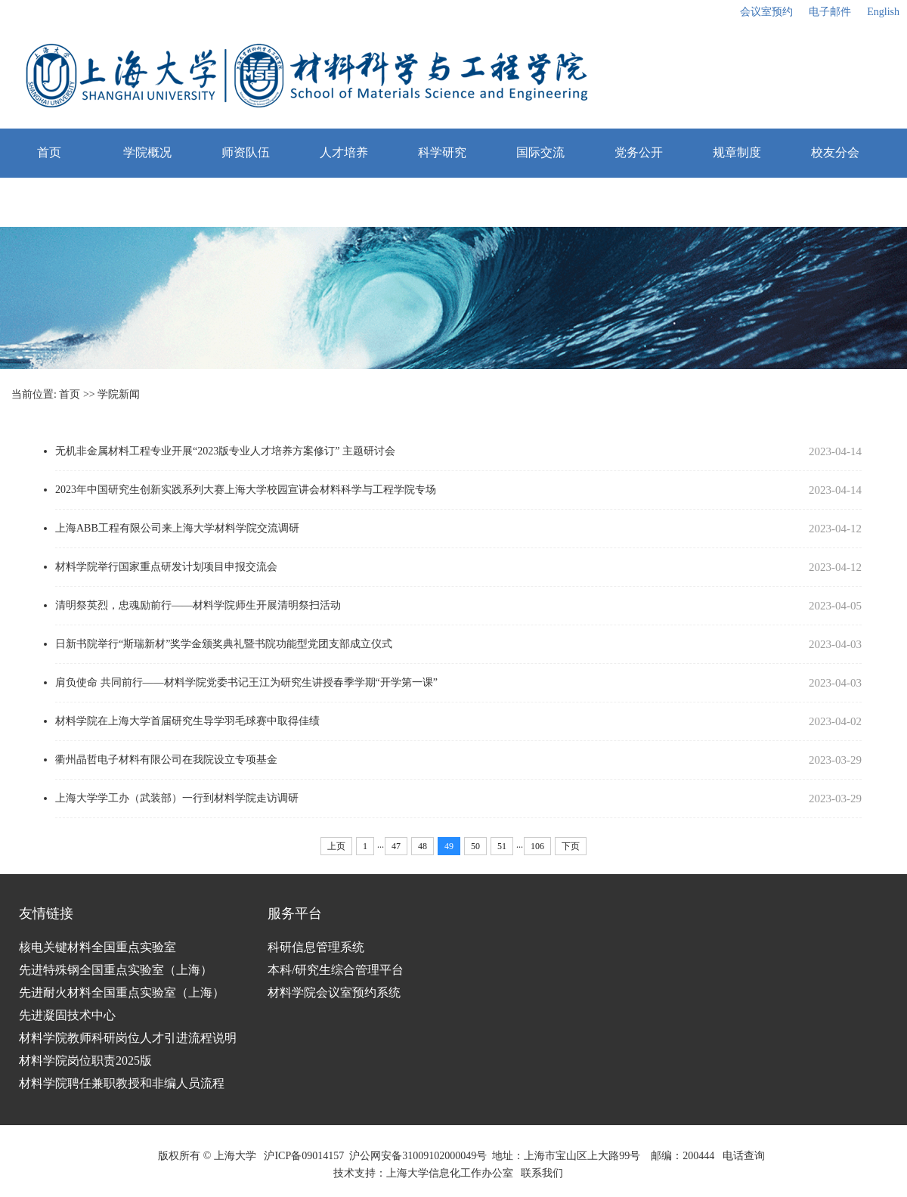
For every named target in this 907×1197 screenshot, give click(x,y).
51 (501, 846)
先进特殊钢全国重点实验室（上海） (115, 969)
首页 (49, 152)
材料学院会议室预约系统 (334, 992)
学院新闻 (119, 394)
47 (396, 846)
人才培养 (344, 152)
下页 (571, 846)
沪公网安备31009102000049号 (418, 1155)
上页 (336, 846)
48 (422, 846)
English (883, 11)
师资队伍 (245, 152)
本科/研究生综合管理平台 (336, 969)
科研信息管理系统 (316, 947)
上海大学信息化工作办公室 (454, 1173)
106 (537, 846)
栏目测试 (49, 201)
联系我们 (543, 1173)
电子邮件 (830, 11)
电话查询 (744, 1155)
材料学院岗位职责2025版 (85, 1060)
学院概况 (147, 152)
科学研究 (442, 152)
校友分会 (835, 152)
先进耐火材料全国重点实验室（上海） (121, 992)
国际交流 (540, 152)
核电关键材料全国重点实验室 (97, 947)
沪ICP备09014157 (304, 1155)
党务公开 (638, 152)
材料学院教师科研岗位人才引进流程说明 (128, 1037)
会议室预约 (766, 11)
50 (475, 846)
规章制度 (737, 152)
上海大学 (233, 1155)
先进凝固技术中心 (67, 1015)
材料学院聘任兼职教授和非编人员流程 (121, 1083)
